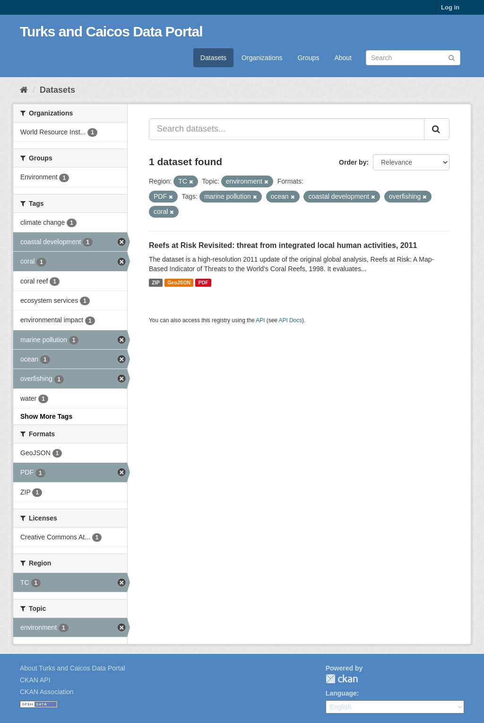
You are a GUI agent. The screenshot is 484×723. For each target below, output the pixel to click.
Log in (450, 7)
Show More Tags (46, 416)
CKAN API (35, 680)
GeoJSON (178, 282)
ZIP (155, 282)
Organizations (262, 58)
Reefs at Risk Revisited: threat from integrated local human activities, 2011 (283, 245)
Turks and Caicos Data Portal (111, 31)
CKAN (342, 679)
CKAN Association (47, 692)
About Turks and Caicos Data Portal (72, 668)
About (343, 58)
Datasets (213, 58)
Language (341, 693)
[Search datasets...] (286, 129)
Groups (308, 58)
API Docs (290, 320)
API (260, 320)
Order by (352, 162)
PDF (203, 282)
